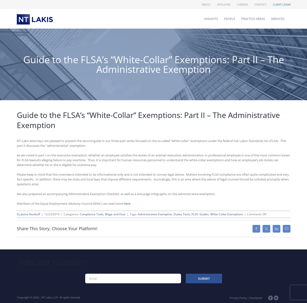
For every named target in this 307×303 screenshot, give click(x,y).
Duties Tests (182, 214)
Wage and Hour (115, 214)
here (127, 203)
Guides (204, 214)
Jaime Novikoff (30, 214)
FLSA (195, 214)
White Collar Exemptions (226, 214)
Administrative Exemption (155, 214)
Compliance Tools (91, 214)
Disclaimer (256, 298)
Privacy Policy (238, 298)
